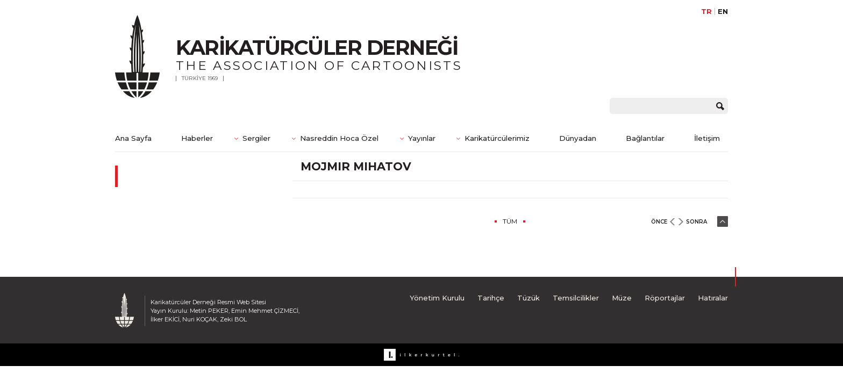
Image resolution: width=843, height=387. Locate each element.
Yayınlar (421, 138)
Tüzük (528, 297)
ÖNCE (659, 221)
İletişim (707, 138)
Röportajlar (665, 297)
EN (723, 11)
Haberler (197, 138)
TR (706, 11)
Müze (622, 297)
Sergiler (256, 138)
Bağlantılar (645, 138)
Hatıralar (713, 297)
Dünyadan (577, 138)
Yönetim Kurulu (437, 297)
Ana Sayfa (133, 138)
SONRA (696, 221)
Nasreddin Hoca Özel (339, 138)
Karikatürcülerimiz (497, 138)
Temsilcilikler (576, 297)
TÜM (510, 221)
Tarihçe (490, 297)
